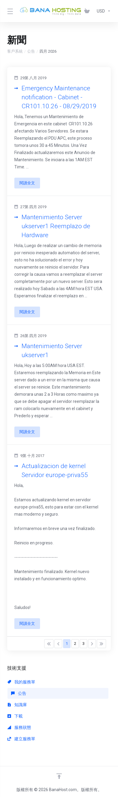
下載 (15, 716)
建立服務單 (21, 738)
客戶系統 (15, 51)
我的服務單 (21, 682)
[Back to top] (59, 776)
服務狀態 (19, 727)
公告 (31, 51)
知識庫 (17, 704)
